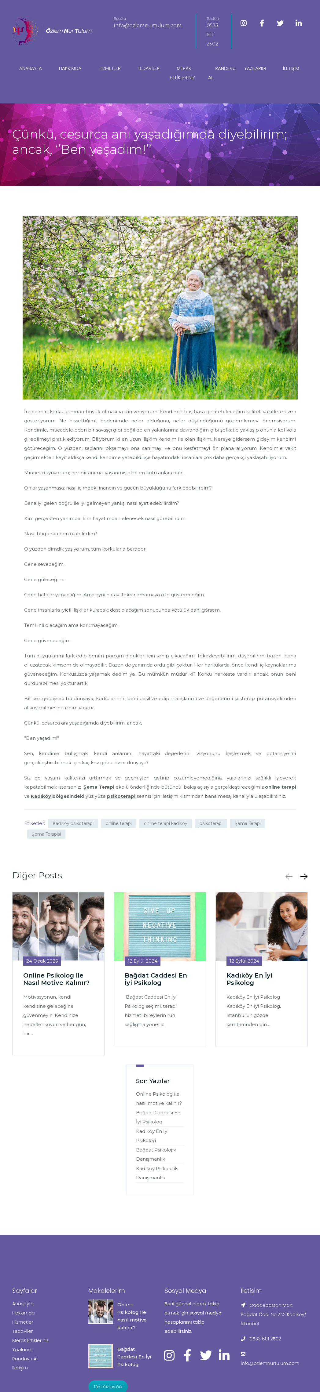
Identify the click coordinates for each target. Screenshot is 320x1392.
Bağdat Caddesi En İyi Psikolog (134, 1356)
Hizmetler (109, 68)
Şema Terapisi (46, 834)
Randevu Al (222, 73)
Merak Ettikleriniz (182, 73)
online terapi (119, 823)
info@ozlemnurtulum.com (148, 25)
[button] (303, 876)
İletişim (291, 68)
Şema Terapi (248, 823)
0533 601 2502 (212, 35)
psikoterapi (211, 823)
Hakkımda (70, 68)
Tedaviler (149, 68)
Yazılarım (255, 68)
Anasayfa (30, 68)
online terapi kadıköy (165, 823)
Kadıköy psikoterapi (73, 823)
